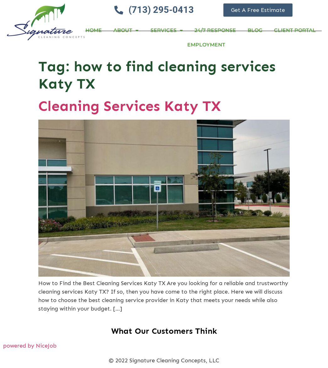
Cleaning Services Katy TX (129, 106)
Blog (255, 30)
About (126, 30)
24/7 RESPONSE (215, 30)
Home (93, 30)
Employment (206, 45)
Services (166, 30)
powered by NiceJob (30, 345)
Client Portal (295, 30)
